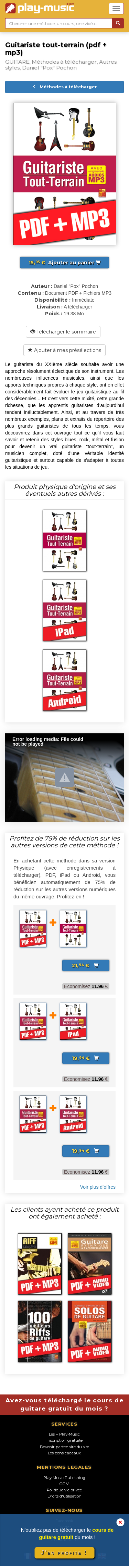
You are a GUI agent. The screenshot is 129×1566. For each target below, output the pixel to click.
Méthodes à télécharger (64, 86)
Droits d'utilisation (64, 1496)
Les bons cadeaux (64, 1453)
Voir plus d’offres (98, 1187)
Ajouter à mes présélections (64, 350)
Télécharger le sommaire (63, 332)
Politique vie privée (64, 1490)
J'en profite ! (64, 1553)
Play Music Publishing (64, 1477)
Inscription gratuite (64, 1440)
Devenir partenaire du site (64, 1446)
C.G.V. (64, 1483)
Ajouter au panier (64, 263)
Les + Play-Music (64, 1434)
